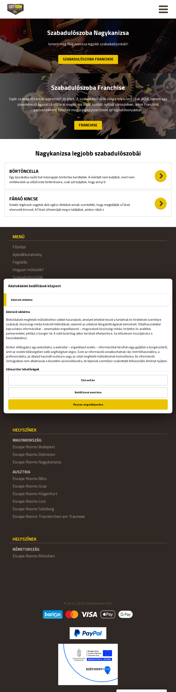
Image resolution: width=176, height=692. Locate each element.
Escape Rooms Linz (29, 501)
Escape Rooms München (34, 556)
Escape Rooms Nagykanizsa (37, 462)
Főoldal (19, 247)
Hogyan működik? (28, 270)
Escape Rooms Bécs (30, 478)
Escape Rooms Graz (30, 486)
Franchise (88, 125)
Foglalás (20, 262)
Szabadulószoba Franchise (88, 59)
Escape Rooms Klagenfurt (35, 494)
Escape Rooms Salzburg (33, 509)
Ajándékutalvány (27, 254)
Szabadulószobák (28, 277)
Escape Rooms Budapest (34, 447)
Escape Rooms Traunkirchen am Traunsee (49, 516)
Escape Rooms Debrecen (34, 454)
